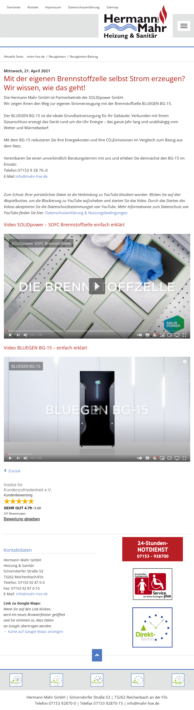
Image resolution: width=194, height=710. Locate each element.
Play (97, 286)
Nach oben (97, 655)
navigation (184, 26)
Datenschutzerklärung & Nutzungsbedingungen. (86, 212)
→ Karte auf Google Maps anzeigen (33, 631)
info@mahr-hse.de (31, 176)
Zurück (14, 470)
